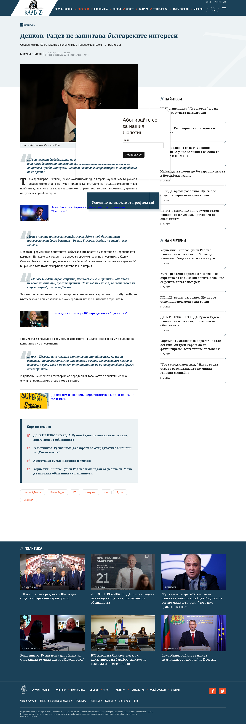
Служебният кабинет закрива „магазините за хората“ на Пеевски (188, 657)
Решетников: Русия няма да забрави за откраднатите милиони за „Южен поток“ (52, 657)
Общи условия (28, 700)
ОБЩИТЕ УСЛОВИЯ (28, 716)
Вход (208, 2)
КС (74, 492)
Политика (83, 9)
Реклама (81, 700)
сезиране (90, 492)
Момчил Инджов (31, 53)
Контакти (110, 700)
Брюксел (28, 500)
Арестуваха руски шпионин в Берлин (62, 461)
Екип (136, 700)
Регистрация (220, 2)
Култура (143, 9)
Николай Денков (32, 492)
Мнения (198, 9)
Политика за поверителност (56, 700)
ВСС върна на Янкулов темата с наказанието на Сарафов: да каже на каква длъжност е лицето (118, 659)
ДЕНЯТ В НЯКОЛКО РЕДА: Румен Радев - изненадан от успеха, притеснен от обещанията (122, 598)
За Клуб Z (124, 700)
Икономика (101, 9)
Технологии (160, 9)
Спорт (130, 9)
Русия (120, 492)
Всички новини (64, 9)
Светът (117, 9)
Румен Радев (57, 492)
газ (106, 492)
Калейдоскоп (181, 9)
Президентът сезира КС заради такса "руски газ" (89, 313)
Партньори (95, 700)
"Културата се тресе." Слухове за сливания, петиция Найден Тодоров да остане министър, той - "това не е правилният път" (191, 600)
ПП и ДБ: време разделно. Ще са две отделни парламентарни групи (48, 596)
